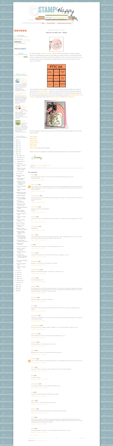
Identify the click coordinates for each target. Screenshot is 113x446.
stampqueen (34, 261)
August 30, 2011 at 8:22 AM (38, 202)
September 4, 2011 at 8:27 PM (39, 404)
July (18, 270)
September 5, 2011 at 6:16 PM (39, 432)
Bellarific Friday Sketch (21, 176)
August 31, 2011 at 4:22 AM (38, 265)
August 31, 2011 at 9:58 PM (38, 337)
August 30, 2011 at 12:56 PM (38, 240)
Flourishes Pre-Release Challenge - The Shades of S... (22, 256)
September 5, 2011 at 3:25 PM (39, 424)
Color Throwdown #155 (21, 214)
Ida (32, 244)
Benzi (32, 305)
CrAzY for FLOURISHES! (20, 201)
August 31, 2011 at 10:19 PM (38, 346)
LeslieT (33, 350)
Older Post (82, 438)
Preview (16, 43)
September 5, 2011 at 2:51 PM (39, 412)
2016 (17, 144)
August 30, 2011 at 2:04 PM (38, 248)
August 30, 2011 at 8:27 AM (38, 212)
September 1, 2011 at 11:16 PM (39, 379)
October (19, 159)
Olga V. (33, 234)
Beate (32, 174)
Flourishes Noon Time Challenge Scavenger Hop (21, 237)
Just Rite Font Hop (23, 121)
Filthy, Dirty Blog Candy (21, 220)
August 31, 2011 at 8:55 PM (38, 329)
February (19, 280)
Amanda (33, 216)
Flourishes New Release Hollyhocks (22, 241)
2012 (17, 151)
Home (43, 23)
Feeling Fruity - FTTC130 (20, 244)
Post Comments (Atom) (41, 440)
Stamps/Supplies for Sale (64, 23)
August (19, 163)
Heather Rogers (35, 195)
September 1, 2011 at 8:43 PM (39, 371)
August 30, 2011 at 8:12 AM (38, 191)
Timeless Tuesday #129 (21, 267)
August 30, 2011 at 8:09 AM (38, 180)
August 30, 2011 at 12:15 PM (38, 230)
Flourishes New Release (20, 225)
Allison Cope (34, 184)
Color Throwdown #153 (21, 264)
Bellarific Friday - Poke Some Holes (22, 229)
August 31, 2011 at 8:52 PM (38, 320)
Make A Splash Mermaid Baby (21, 211)
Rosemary (33, 342)
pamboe (33, 278)
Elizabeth (33, 286)
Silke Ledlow (34, 333)
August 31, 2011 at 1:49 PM (38, 293)
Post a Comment (34, 435)
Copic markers (37, 166)
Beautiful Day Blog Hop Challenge (21, 193)
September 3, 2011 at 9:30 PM (39, 396)
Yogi (32, 392)
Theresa (33, 253)
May (18, 274)
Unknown (33, 358)
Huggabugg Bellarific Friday (22, 208)
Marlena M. (34, 297)
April (18, 276)
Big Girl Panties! (21, 223)
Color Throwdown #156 (21, 186)
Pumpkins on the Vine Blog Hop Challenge (21, 183)
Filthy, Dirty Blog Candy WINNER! (21, 198)
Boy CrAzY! (19, 173)
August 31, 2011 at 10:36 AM (38, 273)
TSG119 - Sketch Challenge (21, 249)
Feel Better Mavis (21, 195)
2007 (17, 290)
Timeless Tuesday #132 (21, 190)
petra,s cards (34, 207)
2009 (17, 286)
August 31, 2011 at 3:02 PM (38, 301)
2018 (17, 140)
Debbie (33, 400)
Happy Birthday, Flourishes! (21, 179)
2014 (17, 147)
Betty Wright (34, 315)
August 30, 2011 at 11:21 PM (38, 256)
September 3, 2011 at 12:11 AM (39, 387)
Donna (33, 367)
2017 (17, 142)
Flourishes (44, 166)
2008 (17, 288)
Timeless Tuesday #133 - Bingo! (21, 169)
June (18, 272)
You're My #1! (20, 171)
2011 (17, 153)
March (18, 278)
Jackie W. (33, 409)
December (20, 155)
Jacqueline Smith (35, 269)
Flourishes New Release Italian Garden (21, 233)
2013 (17, 149)
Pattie (32, 428)
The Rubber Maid (35, 325)
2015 (17, 146)
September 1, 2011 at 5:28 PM (39, 362)
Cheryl (32, 417)
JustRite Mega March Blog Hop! (21, 94)
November (20, 157)
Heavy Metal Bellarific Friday (22, 261)
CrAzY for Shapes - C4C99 (22, 252)
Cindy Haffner (34, 226)
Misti (32, 375)
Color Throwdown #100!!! (24, 107)
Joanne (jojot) (34, 383)
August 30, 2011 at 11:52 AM (38, 222)
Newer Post (31, 438)
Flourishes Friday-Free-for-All (21, 204)
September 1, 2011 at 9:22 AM (39, 354)
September (20, 161)
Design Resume (51, 23)
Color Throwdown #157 (21, 165)
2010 (17, 284)
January (19, 282)
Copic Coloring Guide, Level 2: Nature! (24, 80)
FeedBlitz (16, 44)
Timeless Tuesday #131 (21, 217)
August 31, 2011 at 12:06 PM (38, 281)
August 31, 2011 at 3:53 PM (38, 311)
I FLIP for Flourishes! (22, 246)
